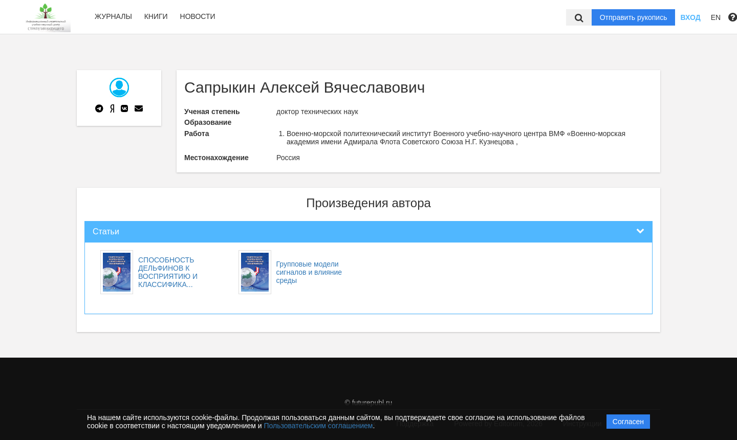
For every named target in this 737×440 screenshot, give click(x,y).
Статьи (106, 231)
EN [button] (716, 17)
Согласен (628, 421)
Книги (156, 16)
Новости (197, 16)
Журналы (113, 16)
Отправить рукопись (633, 17)
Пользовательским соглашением (318, 426)
